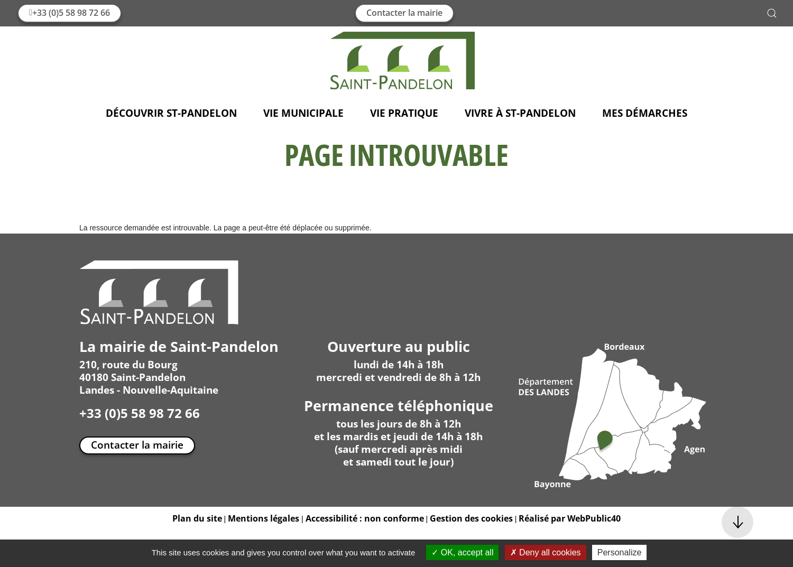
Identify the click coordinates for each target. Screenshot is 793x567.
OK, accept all (462, 552)
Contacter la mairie (404, 12)
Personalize (619, 552)
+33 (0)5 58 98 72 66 (69, 12)
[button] (772, 13)
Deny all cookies (545, 552)
